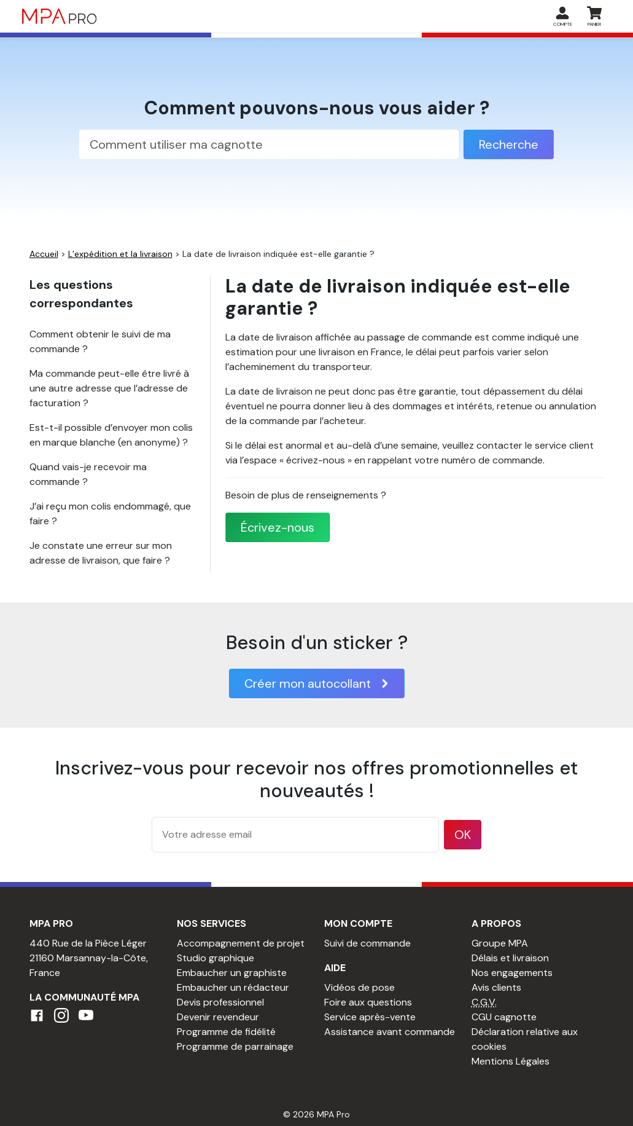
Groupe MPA (500, 943)
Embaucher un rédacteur (233, 987)
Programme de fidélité (226, 1031)
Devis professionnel (220, 1002)
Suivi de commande (367, 943)
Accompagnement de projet (241, 943)
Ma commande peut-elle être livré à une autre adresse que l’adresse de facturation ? (109, 388)
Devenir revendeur (218, 1016)
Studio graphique (215, 957)
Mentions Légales (511, 1061)
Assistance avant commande (389, 1031)
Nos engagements (512, 972)
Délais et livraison (510, 957)
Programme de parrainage (235, 1046)
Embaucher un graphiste (232, 972)
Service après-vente (370, 1016)
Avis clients (496, 987)
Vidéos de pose (359, 987)
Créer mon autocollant (316, 683)
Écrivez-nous (277, 527)
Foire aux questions (368, 1002)
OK (462, 835)
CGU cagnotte (504, 1016)
